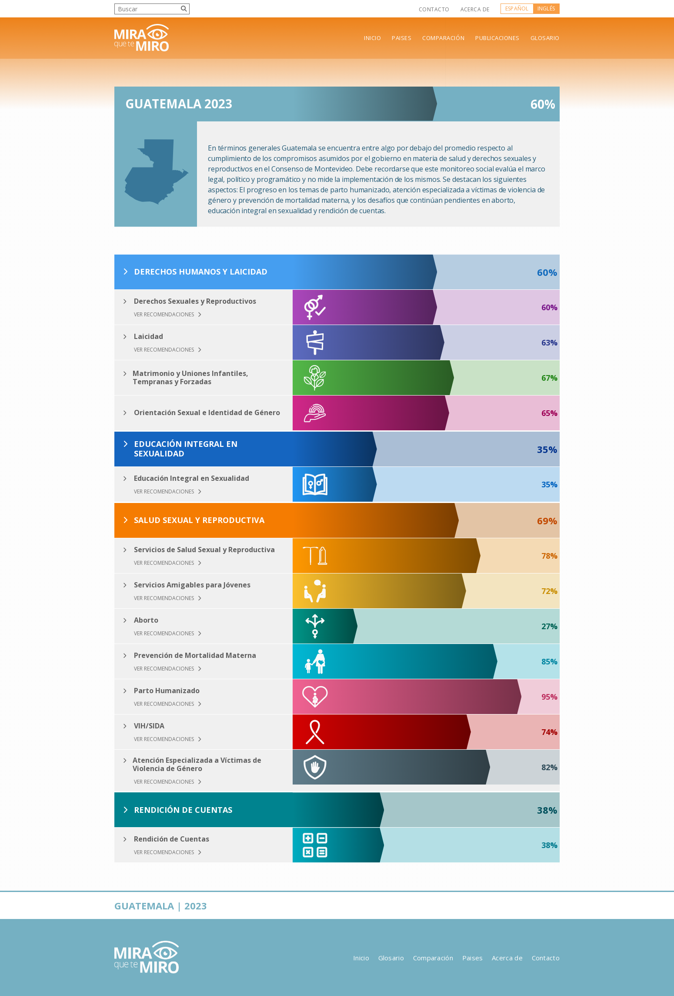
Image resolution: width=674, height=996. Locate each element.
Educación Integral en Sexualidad (185, 448)
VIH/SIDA (149, 726)
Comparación (443, 38)
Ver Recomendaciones (167, 314)
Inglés (546, 8)
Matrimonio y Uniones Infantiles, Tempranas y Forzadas (190, 377)
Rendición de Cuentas (183, 810)
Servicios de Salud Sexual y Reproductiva (204, 550)
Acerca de (475, 9)
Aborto (146, 620)
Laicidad (148, 336)
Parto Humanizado (167, 691)
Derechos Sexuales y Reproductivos (195, 301)
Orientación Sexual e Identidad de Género (207, 413)
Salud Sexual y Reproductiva (199, 520)
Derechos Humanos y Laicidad (200, 272)
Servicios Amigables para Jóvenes (192, 585)
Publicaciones (497, 38)
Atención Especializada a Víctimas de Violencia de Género (197, 764)
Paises (401, 38)
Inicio (372, 38)
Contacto (434, 9)
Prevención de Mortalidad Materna (195, 655)
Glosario (545, 38)
